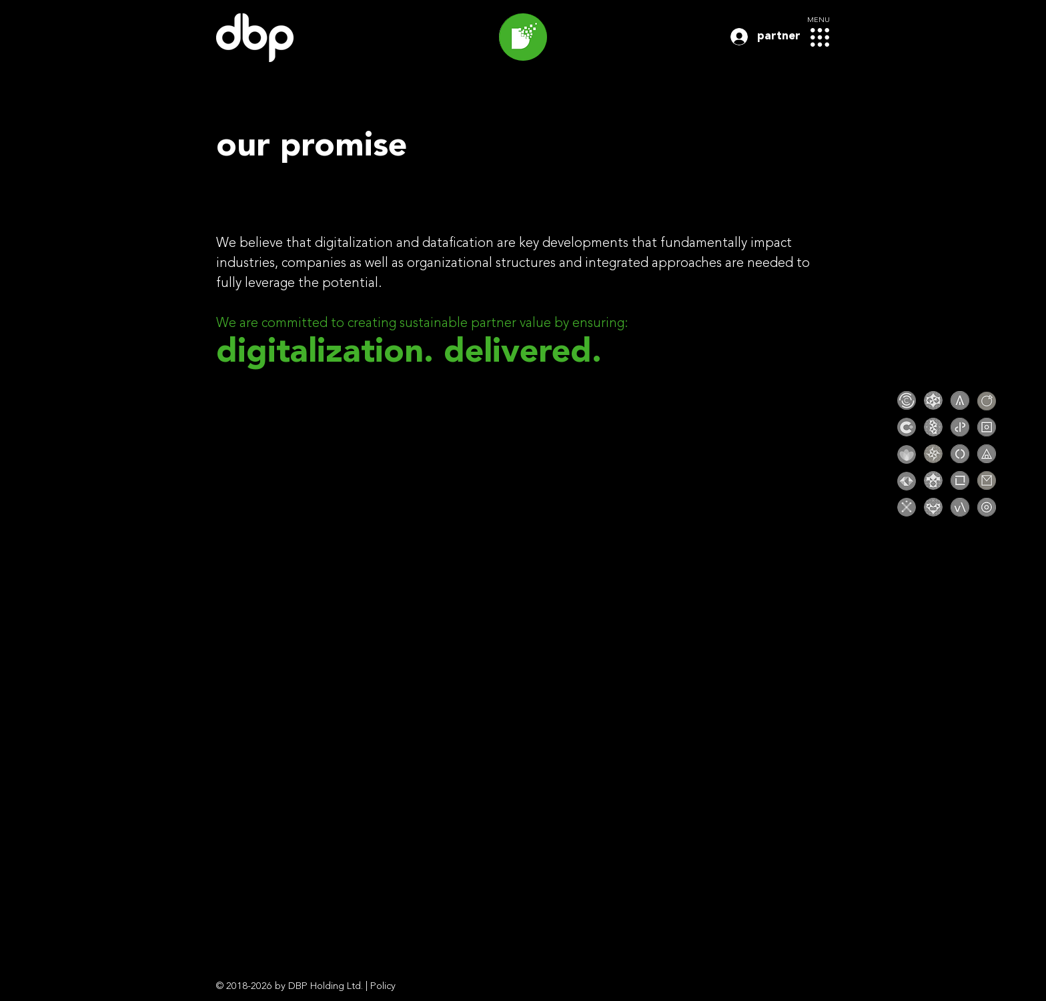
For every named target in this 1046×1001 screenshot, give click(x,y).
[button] (820, 37)
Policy (383, 987)
